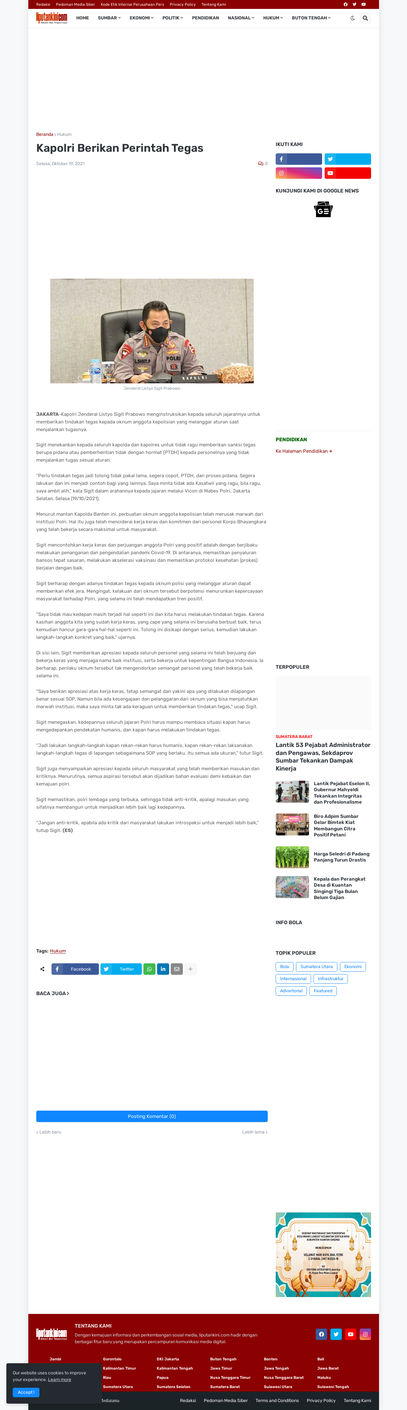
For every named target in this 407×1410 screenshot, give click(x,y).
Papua (163, 1377)
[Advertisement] (203, 79)
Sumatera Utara (316, 966)
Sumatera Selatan (173, 1387)
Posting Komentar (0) (152, 1116)
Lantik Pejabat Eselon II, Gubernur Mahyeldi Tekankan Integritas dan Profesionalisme (342, 793)
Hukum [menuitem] (271, 18)
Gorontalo (112, 1359)
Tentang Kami (214, 4)
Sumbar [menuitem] (107, 18)
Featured (323, 991)
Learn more (59, 1379)
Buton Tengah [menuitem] (309, 18)
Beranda (44, 134)
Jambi (55, 1359)
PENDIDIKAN (291, 439)
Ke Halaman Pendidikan (304, 451)
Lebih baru (50, 1132)
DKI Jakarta (168, 1359)
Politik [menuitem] (170, 18)
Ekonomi (353, 966)
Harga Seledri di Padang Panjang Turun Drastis (341, 857)
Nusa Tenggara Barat (284, 1377)
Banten (271, 1359)
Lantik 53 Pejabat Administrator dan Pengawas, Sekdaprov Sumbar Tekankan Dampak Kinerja (323, 756)
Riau (107, 1377)
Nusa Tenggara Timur (230, 1377)
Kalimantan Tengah (175, 1368)
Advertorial (291, 991)
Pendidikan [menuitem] (205, 18)
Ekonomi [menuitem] (140, 18)
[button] (353, 18)
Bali (320, 1359)
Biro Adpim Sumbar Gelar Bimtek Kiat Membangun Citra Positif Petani (336, 825)
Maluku (324, 1377)
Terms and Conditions (277, 1400)
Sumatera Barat (225, 1387)
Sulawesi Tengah (333, 1387)
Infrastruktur (330, 978)
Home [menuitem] (82, 18)
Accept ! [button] (26, 1392)
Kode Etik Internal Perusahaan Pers (132, 4)
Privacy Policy (183, 4)
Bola (284, 966)
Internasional (293, 978)
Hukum (64, 134)
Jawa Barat (328, 1368)
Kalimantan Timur (119, 1368)
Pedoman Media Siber (75, 4)
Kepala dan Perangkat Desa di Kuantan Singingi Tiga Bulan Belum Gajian (340, 888)
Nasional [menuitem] (239, 18)
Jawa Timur (221, 1368)
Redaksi (43, 4)
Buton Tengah (223, 1359)
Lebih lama (253, 1132)
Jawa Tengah (276, 1368)
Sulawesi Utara (278, 1387)
